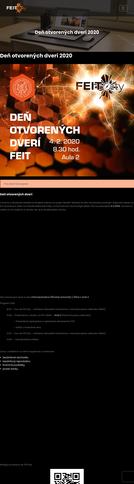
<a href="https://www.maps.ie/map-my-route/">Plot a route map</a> (67, 412)
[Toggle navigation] (123, 8)
